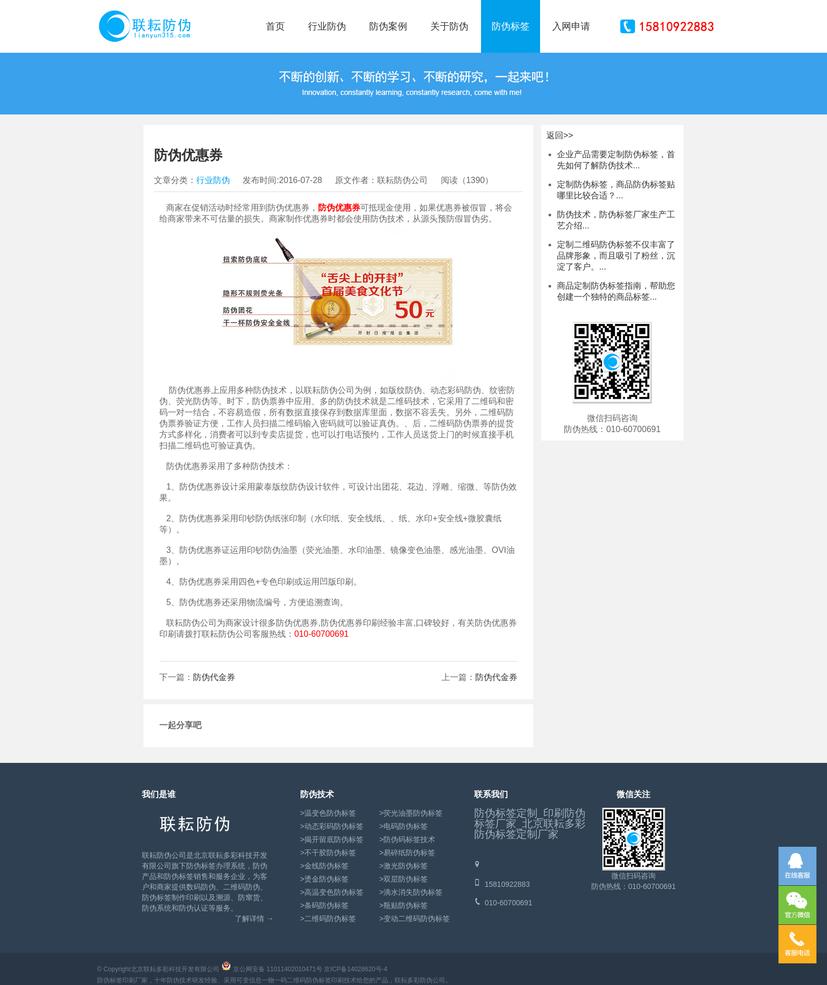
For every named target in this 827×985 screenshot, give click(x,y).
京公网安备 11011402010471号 (277, 969)
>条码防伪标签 (324, 905)
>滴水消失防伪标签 (411, 892)
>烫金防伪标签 (324, 879)
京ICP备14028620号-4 (355, 969)
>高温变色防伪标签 (331, 892)
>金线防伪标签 (324, 866)
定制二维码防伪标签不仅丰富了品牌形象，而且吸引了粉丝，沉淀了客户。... (616, 255)
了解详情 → (254, 918)
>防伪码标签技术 (407, 839)
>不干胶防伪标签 (328, 852)
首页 (275, 26)
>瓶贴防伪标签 (403, 905)
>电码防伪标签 (403, 826)
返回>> (559, 135)
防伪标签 (511, 26)
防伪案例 (388, 26)
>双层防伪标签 (403, 879)
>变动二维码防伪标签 (414, 918)
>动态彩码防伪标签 (331, 826)
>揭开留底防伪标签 (331, 839)
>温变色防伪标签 (328, 813)
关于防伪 (449, 26)
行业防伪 (327, 26)
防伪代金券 (496, 677)
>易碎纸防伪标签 (407, 852)
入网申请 (571, 26)
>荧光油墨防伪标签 (411, 813)
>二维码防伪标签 (328, 918)
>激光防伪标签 (403, 866)
